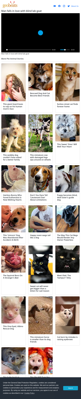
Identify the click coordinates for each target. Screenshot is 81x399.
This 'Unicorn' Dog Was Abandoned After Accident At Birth (13, 237)
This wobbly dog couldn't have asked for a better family (12, 157)
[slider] (28, 50)
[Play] (4, 49)
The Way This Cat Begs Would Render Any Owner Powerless (67, 237)
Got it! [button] (70, 388)
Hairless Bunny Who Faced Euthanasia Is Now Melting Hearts (12, 197)
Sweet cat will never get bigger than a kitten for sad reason (39, 288)
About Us (74, 6)
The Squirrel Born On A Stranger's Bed (12, 276)
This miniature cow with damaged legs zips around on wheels (40, 157)
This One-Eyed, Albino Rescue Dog (13, 327)
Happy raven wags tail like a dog (40, 236)
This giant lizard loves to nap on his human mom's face (13, 106)
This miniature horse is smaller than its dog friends (40, 339)
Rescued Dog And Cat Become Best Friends (40, 94)
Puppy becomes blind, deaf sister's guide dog (67, 197)
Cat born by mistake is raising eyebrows (67, 338)
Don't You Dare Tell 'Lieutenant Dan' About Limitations (39, 197)
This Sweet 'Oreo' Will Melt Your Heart (67, 145)
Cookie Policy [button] (29, 393)
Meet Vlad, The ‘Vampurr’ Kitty (64, 276)
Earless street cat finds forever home (67, 105)
